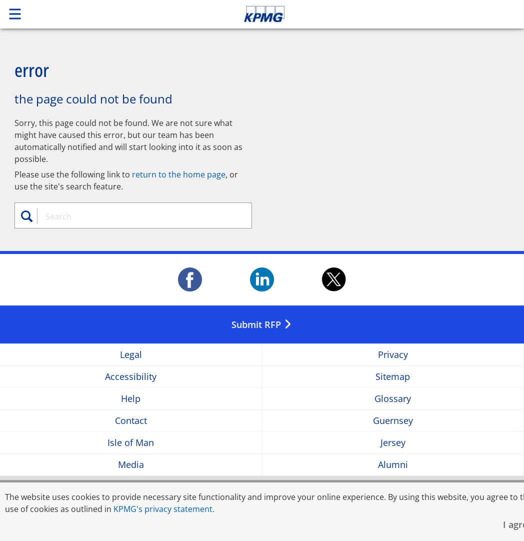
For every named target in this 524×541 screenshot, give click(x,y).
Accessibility (130, 376)
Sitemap (393, 376)
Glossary (392, 398)
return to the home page (179, 174)
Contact (131, 420)
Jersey (393, 442)
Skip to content (368, 14)
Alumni (393, 464)
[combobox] (138, 216)
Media (131, 464)
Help (130, 398)
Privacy (393, 354)
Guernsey (393, 420)
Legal (131, 354)
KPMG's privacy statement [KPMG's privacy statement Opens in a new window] (163, 509)
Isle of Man (131, 442)
